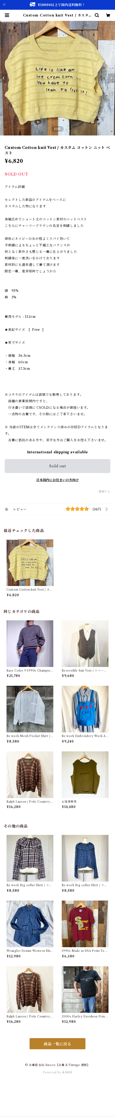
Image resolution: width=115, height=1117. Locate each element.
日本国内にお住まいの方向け (57, 480)
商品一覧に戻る (57, 1044)
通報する (104, 491)
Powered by (57, 1072)
